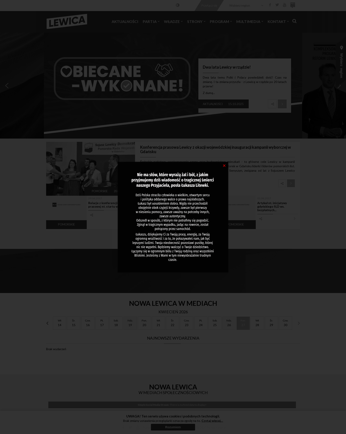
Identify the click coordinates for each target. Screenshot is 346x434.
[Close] (224, 165)
